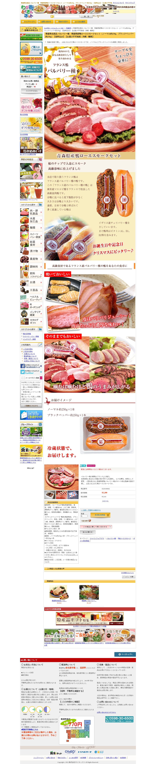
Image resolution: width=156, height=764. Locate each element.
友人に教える (88, 532)
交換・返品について (31, 358)
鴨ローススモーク (124, 538)
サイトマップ (130, 3)
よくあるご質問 (79, 22)
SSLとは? (30, 468)
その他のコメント (127, 573)
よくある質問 (73, 758)
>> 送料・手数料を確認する (91, 510)
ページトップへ (125, 654)
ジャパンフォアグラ (97, 538)
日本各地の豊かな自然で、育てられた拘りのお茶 (59, 643)
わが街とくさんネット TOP (54, 28)
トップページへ (29, 22)
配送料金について (30, 356)
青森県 (68, 28)
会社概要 (83, 758)
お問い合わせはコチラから (106, 712)
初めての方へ (62, 22)
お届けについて (29, 354)
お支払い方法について (32, 361)
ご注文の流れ (28, 351)
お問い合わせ (45, 22)
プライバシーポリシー (96, 758)
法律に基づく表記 (112, 758)
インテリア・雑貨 (29, 339)
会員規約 (123, 758)
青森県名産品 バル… (59, 601)
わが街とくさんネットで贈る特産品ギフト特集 (89, 626)
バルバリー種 (111, 538)
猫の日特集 (27, 334)
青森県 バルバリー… (89, 601)
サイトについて (118, 3)
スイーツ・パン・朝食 (31, 336)
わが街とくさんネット (27, 11)
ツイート (116, 11)
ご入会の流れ (28, 349)
